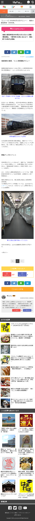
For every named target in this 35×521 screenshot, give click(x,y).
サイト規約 (14, 512)
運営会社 (7, 512)
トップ (4, 11)
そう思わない (27, 310)
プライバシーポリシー (24, 512)
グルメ (19, 11)
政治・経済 (11, 11)
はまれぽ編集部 (30, 56)
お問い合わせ (17, 515)
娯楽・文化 (27, 11)
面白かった (7, 274)
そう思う (16, 310)
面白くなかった (22, 274)
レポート (4, 185)
